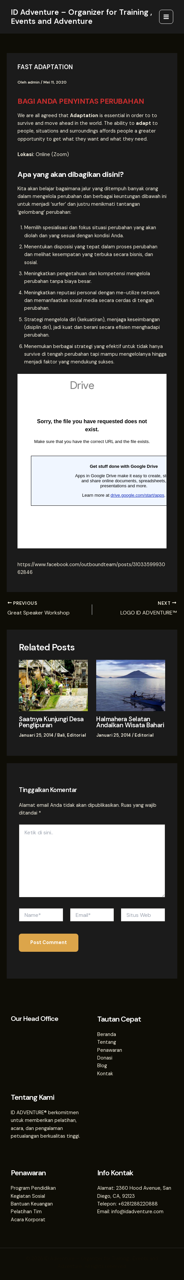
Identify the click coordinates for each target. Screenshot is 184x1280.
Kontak (105, 1073)
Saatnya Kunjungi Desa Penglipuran (50, 722)
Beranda (106, 1034)
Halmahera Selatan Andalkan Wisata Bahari (128, 722)
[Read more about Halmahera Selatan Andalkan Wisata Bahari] (130, 685)
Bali (61, 735)
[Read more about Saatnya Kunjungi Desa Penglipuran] (53, 685)
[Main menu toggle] (166, 17)
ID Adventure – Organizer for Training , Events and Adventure (81, 16)
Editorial (75, 735)
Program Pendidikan (33, 1187)
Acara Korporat (28, 1219)
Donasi (104, 1057)
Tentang (106, 1042)
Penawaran (109, 1049)
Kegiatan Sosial (28, 1195)
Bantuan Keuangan (32, 1203)
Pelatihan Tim (26, 1211)
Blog (102, 1065)
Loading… (92, 461)
